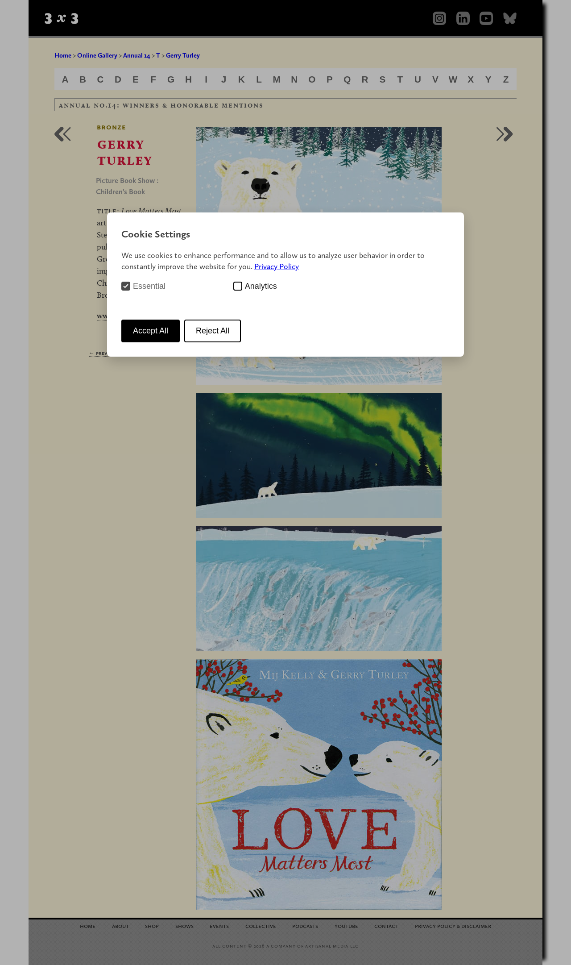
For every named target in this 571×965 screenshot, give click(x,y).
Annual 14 (136, 55)
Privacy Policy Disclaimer (453, 925)
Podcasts (305, 925)
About (120, 925)
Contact (386, 925)
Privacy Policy (276, 266)
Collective (260, 925)
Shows (184, 925)
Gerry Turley (183, 55)
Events (219, 925)
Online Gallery (97, 55)
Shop (152, 925)
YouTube (346, 925)
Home (62, 55)
